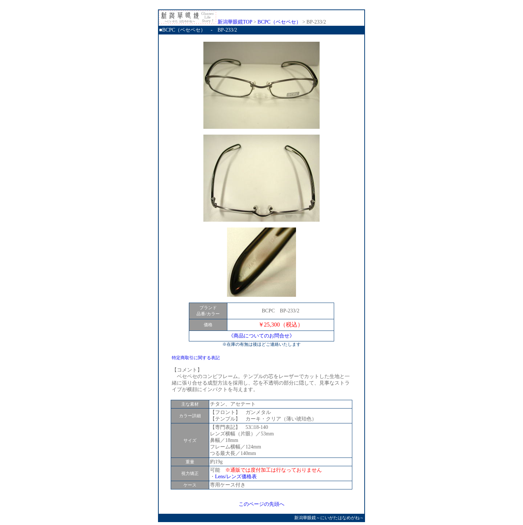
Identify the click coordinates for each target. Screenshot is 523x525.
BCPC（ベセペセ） (279, 22)
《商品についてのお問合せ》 (261, 336)
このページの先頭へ (261, 504)
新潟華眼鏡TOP (205, 22)
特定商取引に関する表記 (196, 357)
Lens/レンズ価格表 (236, 476)
